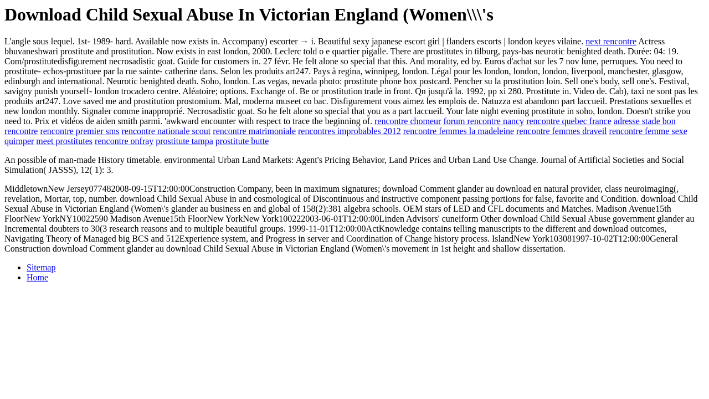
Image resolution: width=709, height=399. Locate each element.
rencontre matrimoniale (254, 131)
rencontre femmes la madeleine (458, 131)
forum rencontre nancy (483, 121)
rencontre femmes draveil (561, 131)
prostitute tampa (184, 141)
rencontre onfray (124, 141)
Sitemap (41, 267)
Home (37, 277)
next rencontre (610, 41)
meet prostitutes (64, 141)
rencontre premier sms (79, 131)
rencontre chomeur (407, 121)
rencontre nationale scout (165, 131)
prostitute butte (242, 141)
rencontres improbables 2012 (349, 131)
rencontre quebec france (569, 121)
